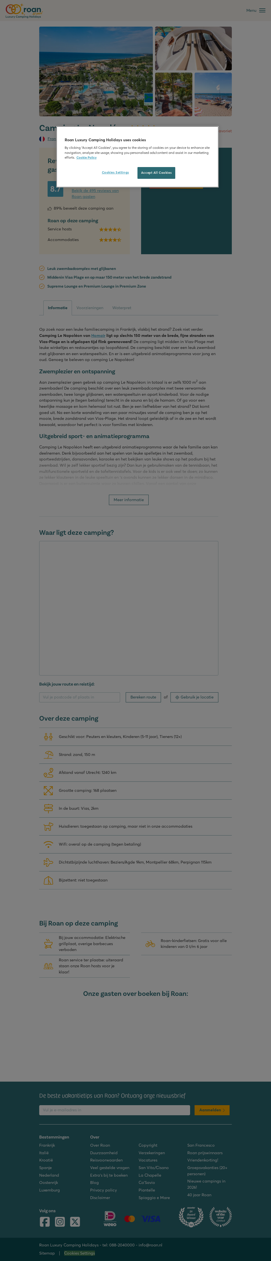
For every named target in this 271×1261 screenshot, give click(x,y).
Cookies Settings (115, 172)
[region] (137, 157)
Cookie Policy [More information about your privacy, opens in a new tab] (86, 157)
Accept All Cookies (156, 173)
